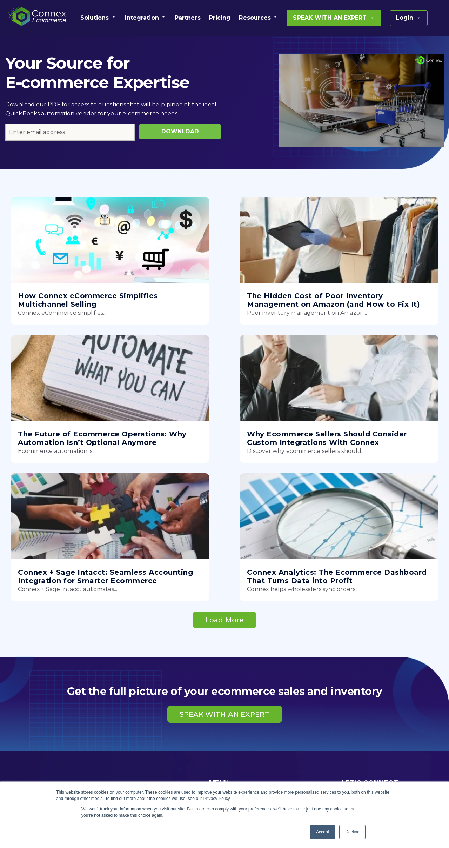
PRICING (221, 740)
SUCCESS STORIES (236, 768)
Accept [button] (322, 831)
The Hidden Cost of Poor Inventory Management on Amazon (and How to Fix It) (218, 304)
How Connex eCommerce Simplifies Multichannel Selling (67, 304)
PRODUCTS (226, 712)
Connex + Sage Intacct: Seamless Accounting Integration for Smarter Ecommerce (210, 464)
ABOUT (220, 726)
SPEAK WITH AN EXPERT (225, 610)
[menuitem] (98, 17)
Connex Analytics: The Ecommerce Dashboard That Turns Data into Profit (368, 460)
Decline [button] (352, 831)
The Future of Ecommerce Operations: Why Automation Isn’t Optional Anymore (369, 304)
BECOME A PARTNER (239, 754)
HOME (218, 698)
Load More (224, 516)
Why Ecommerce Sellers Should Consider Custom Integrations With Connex (68, 460)
